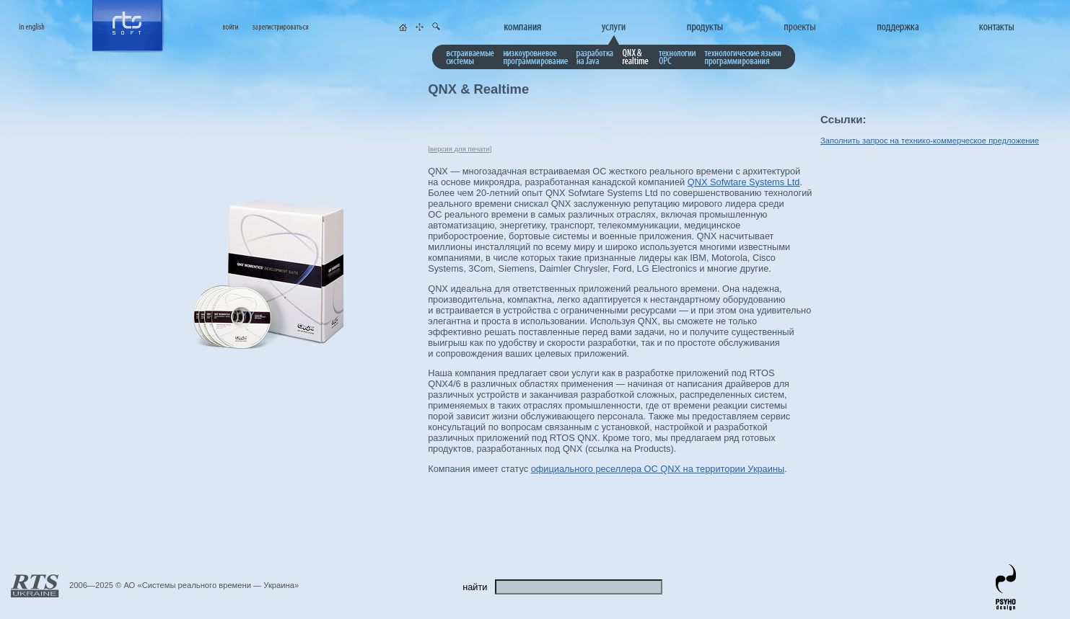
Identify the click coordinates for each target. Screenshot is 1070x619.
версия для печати (460, 149)
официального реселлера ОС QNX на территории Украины (658, 468)
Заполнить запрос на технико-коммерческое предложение (929, 140)
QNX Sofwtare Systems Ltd (744, 182)
